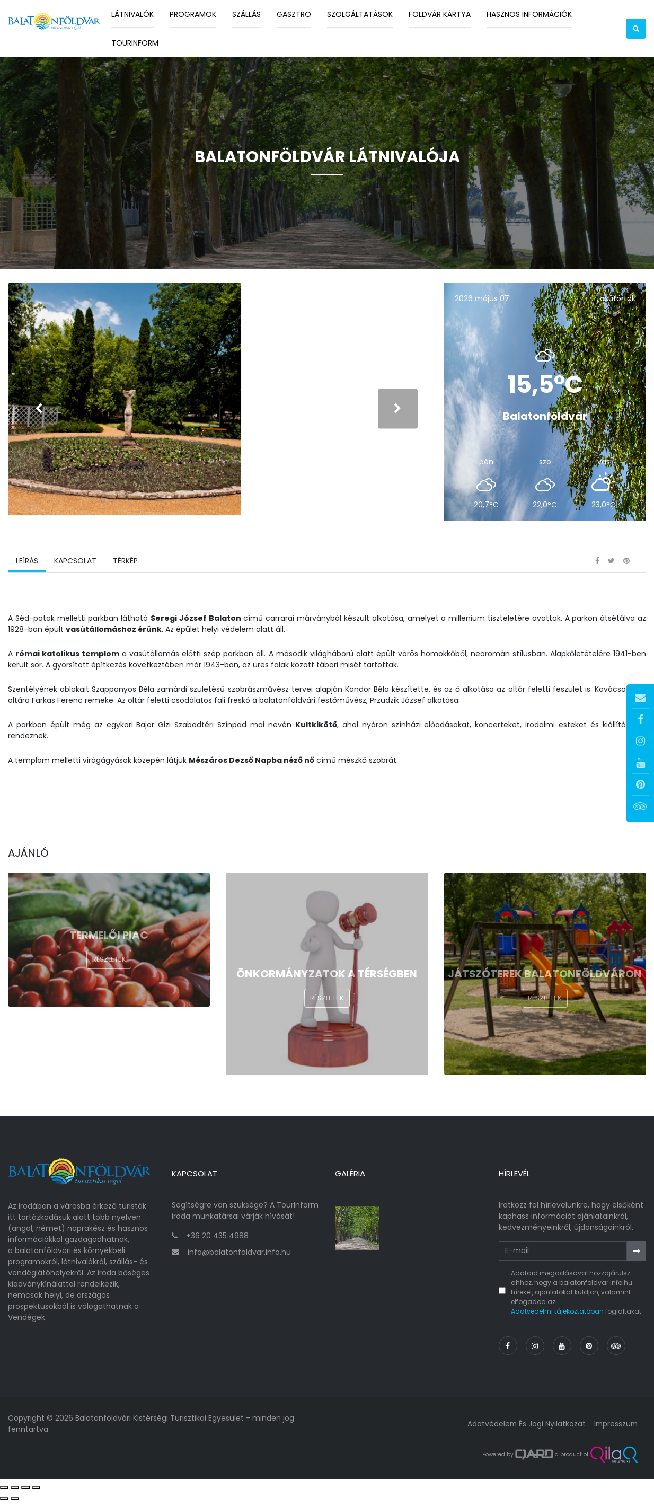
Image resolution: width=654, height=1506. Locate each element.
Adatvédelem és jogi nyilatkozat (524, 1427)
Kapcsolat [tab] (75, 566)
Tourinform (134, 43)
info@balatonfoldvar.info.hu (239, 1256)
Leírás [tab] (27, 566)
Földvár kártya (440, 14)
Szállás (246, 14)
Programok (193, 14)
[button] (636, 29)
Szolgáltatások (360, 14)
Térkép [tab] (124, 566)
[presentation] (38, 411)
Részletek (109, 965)
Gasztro (294, 14)
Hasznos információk (529, 14)
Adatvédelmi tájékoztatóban (557, 1314)
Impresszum (615, 1427)
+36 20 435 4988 (217, 1240)
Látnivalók (132, 14)
